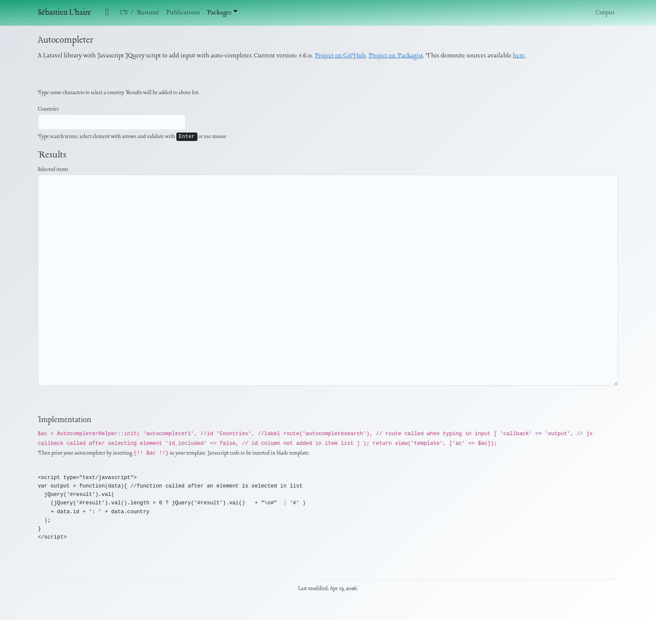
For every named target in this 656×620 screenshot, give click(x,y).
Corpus (605, 12)
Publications (183, 12)
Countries (48, 109)
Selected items (53, 169)
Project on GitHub (340, 55)
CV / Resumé (139, 12)
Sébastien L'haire (64, 13)
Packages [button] (219, 12)
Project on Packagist (395, 55)
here (518, 55)
